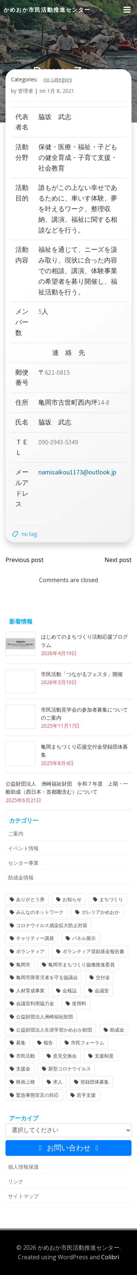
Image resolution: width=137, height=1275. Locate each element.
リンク (15, 1181)
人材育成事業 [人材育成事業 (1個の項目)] (30, 990)
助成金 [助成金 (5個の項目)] (117, 1029)
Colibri (110, 1257)
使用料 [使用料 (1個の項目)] (79, 1003)
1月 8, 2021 (60, 90)
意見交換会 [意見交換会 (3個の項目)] (65, 1055)
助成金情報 (21, 877)
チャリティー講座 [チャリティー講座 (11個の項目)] (35, 938)
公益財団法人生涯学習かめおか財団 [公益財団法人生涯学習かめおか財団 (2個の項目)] (54, 1029)
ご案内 (15, 833)
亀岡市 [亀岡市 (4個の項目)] (23, 964)
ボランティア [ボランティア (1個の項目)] (30, 951)
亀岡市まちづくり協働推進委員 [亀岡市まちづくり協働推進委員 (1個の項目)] (81, 964)
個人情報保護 (23, 1166)
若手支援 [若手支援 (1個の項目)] (86, 1095)
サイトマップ (23, 1196)
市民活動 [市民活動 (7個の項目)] (25, 1055)
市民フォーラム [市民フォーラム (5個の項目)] (87, 1042)
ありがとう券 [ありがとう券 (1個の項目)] (30, 899)
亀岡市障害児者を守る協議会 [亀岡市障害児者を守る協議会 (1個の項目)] (47, 977)
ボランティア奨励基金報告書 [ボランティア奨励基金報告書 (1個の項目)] (93, 951)
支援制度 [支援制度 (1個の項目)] (104, 1055)
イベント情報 (23, 848)
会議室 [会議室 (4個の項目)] (102, 990)
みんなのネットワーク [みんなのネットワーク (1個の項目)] (40, 912)
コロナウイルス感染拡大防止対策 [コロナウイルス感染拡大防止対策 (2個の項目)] (51, 925)
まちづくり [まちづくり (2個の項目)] (111, 899)
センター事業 (23, 862)
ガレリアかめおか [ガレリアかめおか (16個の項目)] (100, 912)
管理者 (25, 90)
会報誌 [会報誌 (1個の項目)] (69, 990)
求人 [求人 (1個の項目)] (57, 1082)
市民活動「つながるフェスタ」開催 (82, 673)
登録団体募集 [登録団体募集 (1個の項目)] (94, 1082)
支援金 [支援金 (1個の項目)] (23, 1068)
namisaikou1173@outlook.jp (77, 472)
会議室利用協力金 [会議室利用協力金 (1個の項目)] (35, 1003)
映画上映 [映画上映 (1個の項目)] (25, 1082)
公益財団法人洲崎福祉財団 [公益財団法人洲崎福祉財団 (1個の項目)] (44, 1016)
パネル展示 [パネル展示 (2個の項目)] (84, 938)
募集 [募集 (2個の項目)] (21, 1042)
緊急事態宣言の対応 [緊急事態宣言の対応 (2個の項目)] (37, 1095)
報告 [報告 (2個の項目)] (48, 1042)
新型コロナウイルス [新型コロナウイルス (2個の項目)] (69, 1068)
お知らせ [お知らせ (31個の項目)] (71, 899)
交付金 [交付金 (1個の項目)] (103, 977)
